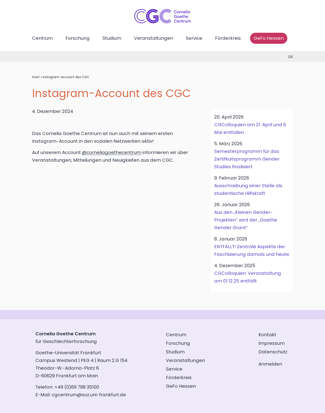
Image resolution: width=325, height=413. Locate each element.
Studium (111, 38)
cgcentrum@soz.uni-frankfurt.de (89, 395)
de (290, 56)
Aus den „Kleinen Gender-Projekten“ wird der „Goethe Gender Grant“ (245, 220)
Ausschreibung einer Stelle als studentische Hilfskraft (248, 189)
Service (194, 38)
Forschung (77, 38)
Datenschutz (272, 352)
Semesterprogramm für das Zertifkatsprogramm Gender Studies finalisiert (247, 159)
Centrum (42, 38)
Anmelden (270, 364)
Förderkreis (228, 38)
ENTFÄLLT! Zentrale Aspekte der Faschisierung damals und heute (251, 250)
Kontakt (267, 334)
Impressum (271, 343)
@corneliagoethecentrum (111, 152)
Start (36, 77)
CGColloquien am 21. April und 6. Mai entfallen (250, 128)
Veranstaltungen (153, 38)
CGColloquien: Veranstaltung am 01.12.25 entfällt (247, 277)
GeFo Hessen (269, 38)
